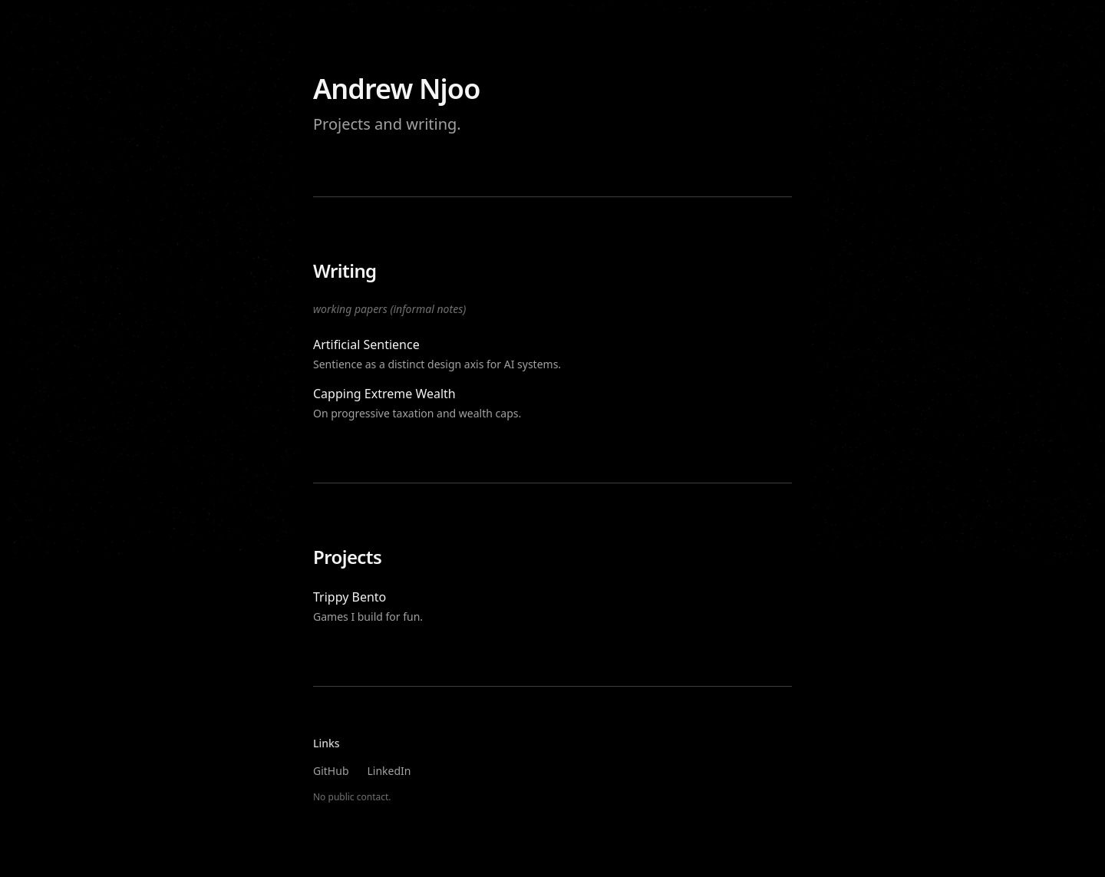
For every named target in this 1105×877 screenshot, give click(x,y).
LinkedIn (389, 770)
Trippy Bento (349, 597)
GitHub (331, 770)
